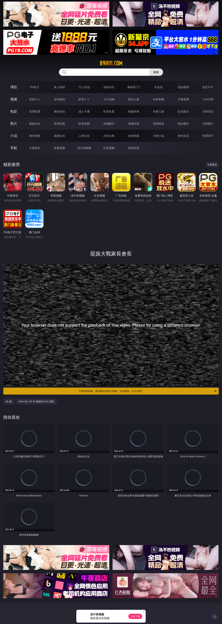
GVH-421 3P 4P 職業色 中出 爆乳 (36, 401)
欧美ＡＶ (84, 99)
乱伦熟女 (183, 111)
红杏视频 (108, 148)
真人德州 (59, 87)
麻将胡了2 (133, 87)
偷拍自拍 (59, 111)
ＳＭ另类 (208, 99)
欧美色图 (84, 123)
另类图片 (208, 123)
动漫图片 (108, 123)
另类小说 (158, 136)
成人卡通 (84, 111)
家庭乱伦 (59, 136)
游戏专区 (108, 87)
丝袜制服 (158, 99)
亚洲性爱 (34, 111)
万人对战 (84, 87)
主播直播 (183, 99)
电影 (13, 111)
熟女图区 (183, 123)
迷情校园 (133, 136)
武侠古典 (108, 136)
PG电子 (34, 87)
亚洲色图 (59, 123)
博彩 (13, 87)
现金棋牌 (183, 87)
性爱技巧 (208, 136)
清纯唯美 (158, 123)
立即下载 (135, 616)
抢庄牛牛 (208, 87)
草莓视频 (59, 148)
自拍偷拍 (59, 99)
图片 (13, 123)
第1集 (9, 401)
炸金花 (158, 87)
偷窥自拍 (34, 123)
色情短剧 (133, 148)
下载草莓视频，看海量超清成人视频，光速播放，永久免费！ (147, 391)
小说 (13, 135)
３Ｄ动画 (108, 99)
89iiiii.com (111, 63)
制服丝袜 (133, 111)
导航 (13, 147)
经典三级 (158, 111)
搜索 (156, 72)
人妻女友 (84, 136)
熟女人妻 (133, 99)
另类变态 (208, 111)
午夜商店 (34, 148)
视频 (13, 99)
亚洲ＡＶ (34, 99)
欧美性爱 (108, 111)
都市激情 (34, 136)
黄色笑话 (183, 136)
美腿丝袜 (133, 123)
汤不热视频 (84, 148)
